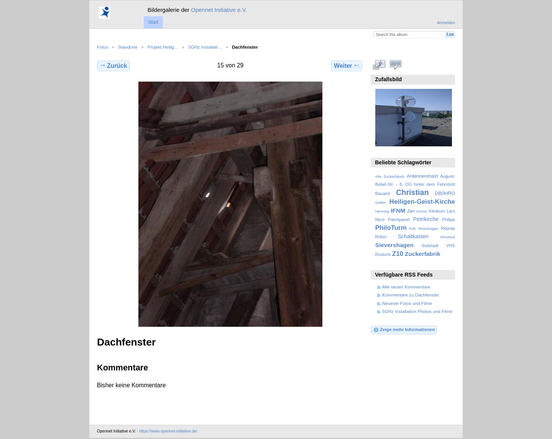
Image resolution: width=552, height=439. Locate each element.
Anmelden (446, 23)
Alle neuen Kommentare (406, 286)
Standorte (128, 46)
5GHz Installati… (205, 46)
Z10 (397, 253)
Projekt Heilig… (163, 46)
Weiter (347, 65)
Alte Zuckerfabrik (389, 176)
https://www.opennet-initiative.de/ (168, 431)
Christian (412, 192)
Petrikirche (426, 219)
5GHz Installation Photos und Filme (417, 311)
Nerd (379, 219)
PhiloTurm (391, 227)
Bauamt (382, 193)
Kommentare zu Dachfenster (410, 294)
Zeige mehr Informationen (404, 330)
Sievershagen (394, 245)
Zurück (113, 65)
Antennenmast (422, 176)
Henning (382, 211)
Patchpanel (398, 219)
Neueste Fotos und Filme (407, 303)
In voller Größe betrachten (379, 64)
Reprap (448, 228)
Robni (380, 236)
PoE (412, 228)
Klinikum (437, 211)
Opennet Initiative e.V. (219, 10)
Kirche (421, 211)
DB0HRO (445, 193)
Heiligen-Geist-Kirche (422, 201)
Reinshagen (429, 228)
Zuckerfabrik (422, 254)
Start (153, 22)
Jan (411, 211)
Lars (451, 211)
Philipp (448, 219)
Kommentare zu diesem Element (396, 64)
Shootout (447, 237)
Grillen (380, 202)
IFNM (398, 210)
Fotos (102, 46)
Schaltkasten (413, 236)
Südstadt (429, 245)
